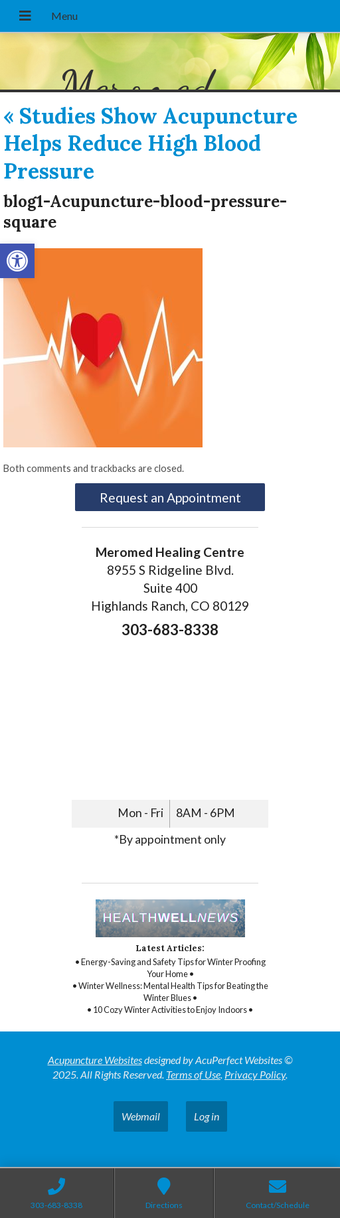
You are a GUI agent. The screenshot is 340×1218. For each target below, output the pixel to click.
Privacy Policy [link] (255, 1074)
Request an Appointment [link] (170, 497)
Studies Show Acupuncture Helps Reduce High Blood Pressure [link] (150, 143)
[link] (17, 261)
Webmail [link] (141, 1116)
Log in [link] (206, 1116)
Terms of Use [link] (193, 1074)
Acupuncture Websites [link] (95, 1059)
